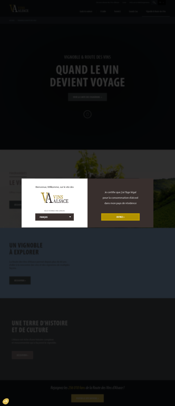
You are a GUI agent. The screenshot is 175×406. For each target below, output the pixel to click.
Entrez (119, 216)
